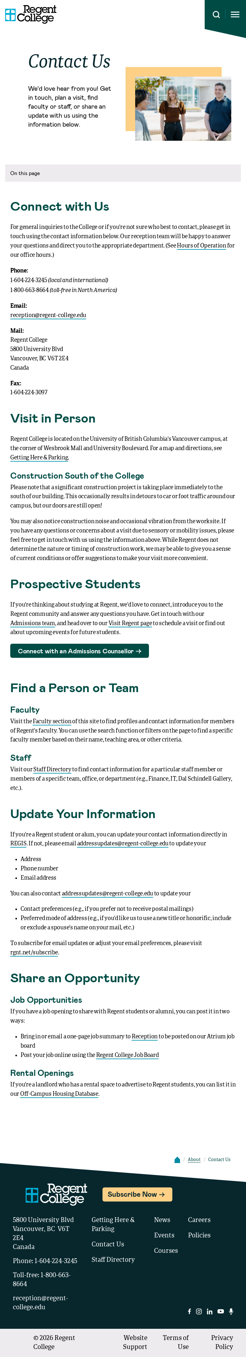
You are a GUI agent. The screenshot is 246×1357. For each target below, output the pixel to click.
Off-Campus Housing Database (59, 1094)
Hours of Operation (201, 246)
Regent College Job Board (127, 1055)
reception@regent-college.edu (48, 315)
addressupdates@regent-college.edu (122, 844)
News (162, 1220)
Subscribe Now (132, 1194)
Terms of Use (176, 1343)
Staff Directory (52, 770)
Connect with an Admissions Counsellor (76, 651)
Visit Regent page (130, 623)
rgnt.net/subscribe (34, 953)
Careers (199, 1220)
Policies (199, 1236)
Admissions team (32, 623)
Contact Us (108, 1245)
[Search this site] (216, 14)
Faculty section (52, 722)
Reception (145, 1037)
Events (164, 1236)
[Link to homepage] (28, 14)
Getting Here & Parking (39, 458)
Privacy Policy (222, 1343)
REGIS (18, 844)
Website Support (135, 1343)
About (194, 1160)
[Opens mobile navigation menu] (235, 14)
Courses (166, 1251)
